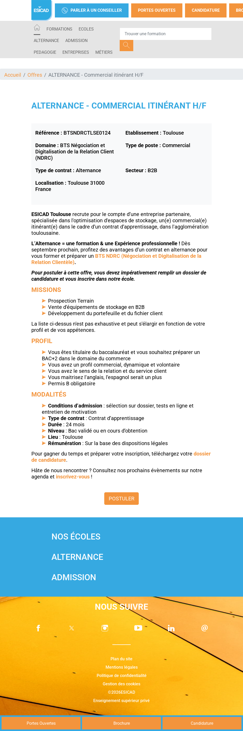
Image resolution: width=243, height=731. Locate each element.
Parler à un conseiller (92, 10)
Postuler (121, 498)
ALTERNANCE (46, 40)
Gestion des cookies (121, 683)
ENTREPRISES (75, 52)
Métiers (104, 52)
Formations (59, 29)
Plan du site (121, 658)
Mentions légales (122, 667)
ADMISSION (76, 40)
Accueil (12, 75)
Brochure (121, 723)
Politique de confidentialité (122, 675)
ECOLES (86, 29)
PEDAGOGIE (45, 52)
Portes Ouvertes (157, 10)
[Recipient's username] (165, 34)
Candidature (206, 10)
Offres (34, 75)
